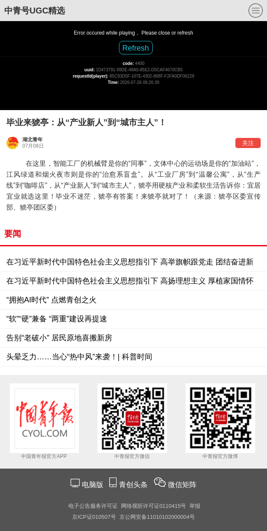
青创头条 (134, 485)
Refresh (135, 48)
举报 (194, 506)
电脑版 (92, 485)
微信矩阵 (182, 485)
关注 (248, 143)
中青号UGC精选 (34, 10)
